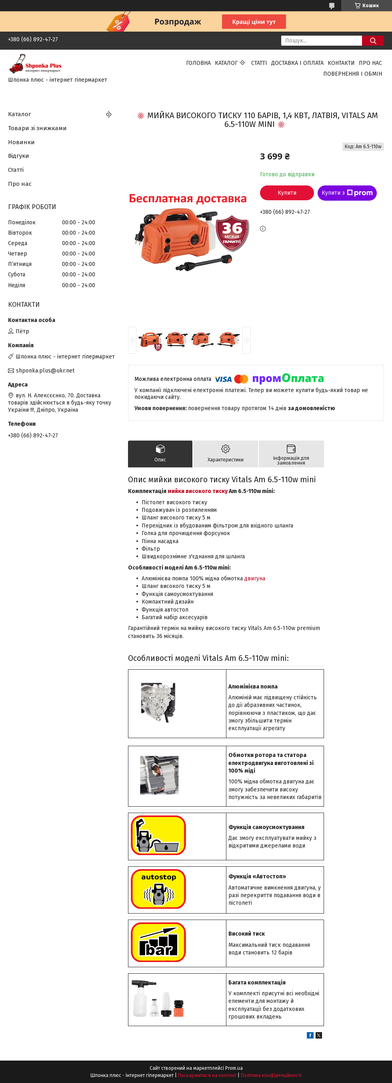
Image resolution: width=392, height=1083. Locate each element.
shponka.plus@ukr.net (45, 370)
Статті (259, 63)
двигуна (254, 578)
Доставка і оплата (297, 63)
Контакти (341, 63)
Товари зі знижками (37, 128)
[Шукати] (373, 41)
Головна (198, 63)
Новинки (21, 142)
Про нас (370, 63)
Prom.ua (234, 1068)
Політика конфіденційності (271, 1075)
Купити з (347, 193)
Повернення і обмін (352, 73)
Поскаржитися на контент (207, 1075)
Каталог (226, 63)
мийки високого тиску (198, 491)
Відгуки (18, 155)
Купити (287, 192)
